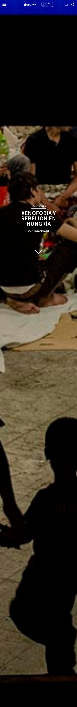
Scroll (38, 250)
